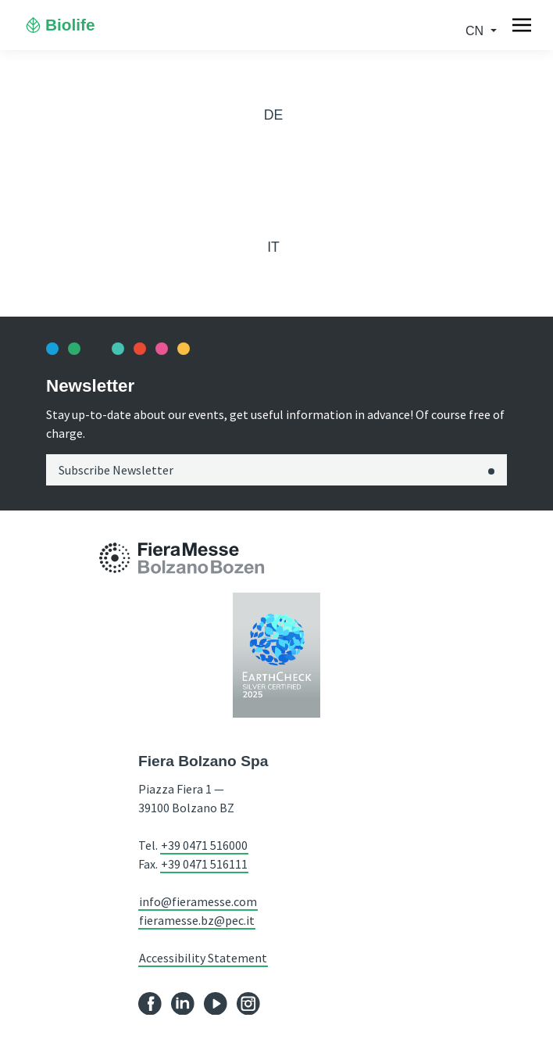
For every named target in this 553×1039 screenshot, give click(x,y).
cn (476, 31)
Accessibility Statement (203, 958)
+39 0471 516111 (204, 864)
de (274, 115)
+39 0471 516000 (204, 845)
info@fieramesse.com (198, 901)
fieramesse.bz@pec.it (197, 920)
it (273, 247)
